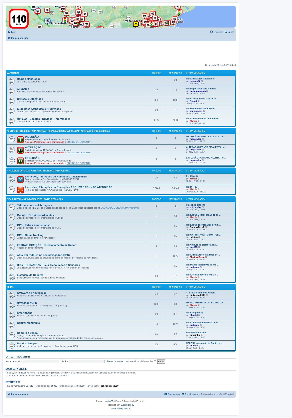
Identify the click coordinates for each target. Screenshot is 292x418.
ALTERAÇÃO (33, 147)
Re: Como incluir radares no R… (203, 322)
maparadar (195, 139)
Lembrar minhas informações (140, 361)
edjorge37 (195, 81)
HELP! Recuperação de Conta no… (204, 343)
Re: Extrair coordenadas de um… (203, 225)
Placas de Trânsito (195, 205)
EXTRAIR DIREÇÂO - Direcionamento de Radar (46, 245)
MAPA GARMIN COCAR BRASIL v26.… (206, 302)
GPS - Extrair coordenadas (33, 225)
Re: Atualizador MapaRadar (200, 78)
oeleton (194, 237)
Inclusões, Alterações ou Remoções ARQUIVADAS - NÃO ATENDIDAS (68, 187)
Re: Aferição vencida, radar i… (202, 274)
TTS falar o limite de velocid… (201, 292)
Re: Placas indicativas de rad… (202, 264)
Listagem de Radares (30, 274)
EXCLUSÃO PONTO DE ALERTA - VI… (206, 158)
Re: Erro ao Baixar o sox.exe (201, 98)
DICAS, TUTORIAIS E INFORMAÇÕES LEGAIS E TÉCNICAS (35, 199)
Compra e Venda (27, 332)
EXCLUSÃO (32, 158)
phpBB (110, 401)
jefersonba (195, 207)
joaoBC (194, 247)
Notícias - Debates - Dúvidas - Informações (44, 118)
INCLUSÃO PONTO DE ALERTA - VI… (205, 136)
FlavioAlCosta (197, 257)
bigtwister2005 (197, 295)
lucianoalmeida (198, 91)
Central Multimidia (28, 322)
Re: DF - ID (191, 187)
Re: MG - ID (192, 176)
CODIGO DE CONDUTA (79, 142)
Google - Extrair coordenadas (35, 215)
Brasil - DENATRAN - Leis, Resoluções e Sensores (48, 264)
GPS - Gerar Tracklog (30, 235)
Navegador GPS (27, 302)
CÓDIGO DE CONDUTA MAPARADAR (120, 208)
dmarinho (195, 335)
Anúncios (23, 88)
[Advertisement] (78, 52)
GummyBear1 (197, 227)
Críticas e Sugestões (30, 98)
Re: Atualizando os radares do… (203, 255)
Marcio (193, 121)
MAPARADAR (13, 73)
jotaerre (194, 345)
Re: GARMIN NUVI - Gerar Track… (203, 235)
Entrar (10, 357)
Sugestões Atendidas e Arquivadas (39, 108)
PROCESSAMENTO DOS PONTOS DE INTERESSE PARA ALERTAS (38, 171)
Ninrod (193, 101)
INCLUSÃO (32, 136)
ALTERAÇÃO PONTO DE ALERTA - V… (206, 147)
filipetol (194, 315)
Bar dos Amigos (27, 343)
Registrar (23, 357)
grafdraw (194, 267)
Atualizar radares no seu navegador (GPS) (43, 255)
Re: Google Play (194, 312)
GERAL (10, 287)
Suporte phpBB (127, 405)
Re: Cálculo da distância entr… (202, 245)
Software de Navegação (32, 292)
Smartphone (24, 312)
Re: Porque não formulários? (201, 108)
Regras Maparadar (28, 78)
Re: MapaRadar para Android (201, 88)
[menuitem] (12, 32)
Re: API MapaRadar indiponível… (203, 118)
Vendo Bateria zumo (196, 332)
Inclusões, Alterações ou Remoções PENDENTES (56, 176)
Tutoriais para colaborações (34, 205)
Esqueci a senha (115, 361)
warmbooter (196, 111)
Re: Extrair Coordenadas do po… (203, 215)
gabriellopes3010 (110, 386)
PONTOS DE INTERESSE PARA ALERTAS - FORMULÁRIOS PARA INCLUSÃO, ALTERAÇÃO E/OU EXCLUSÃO (58, 131)
